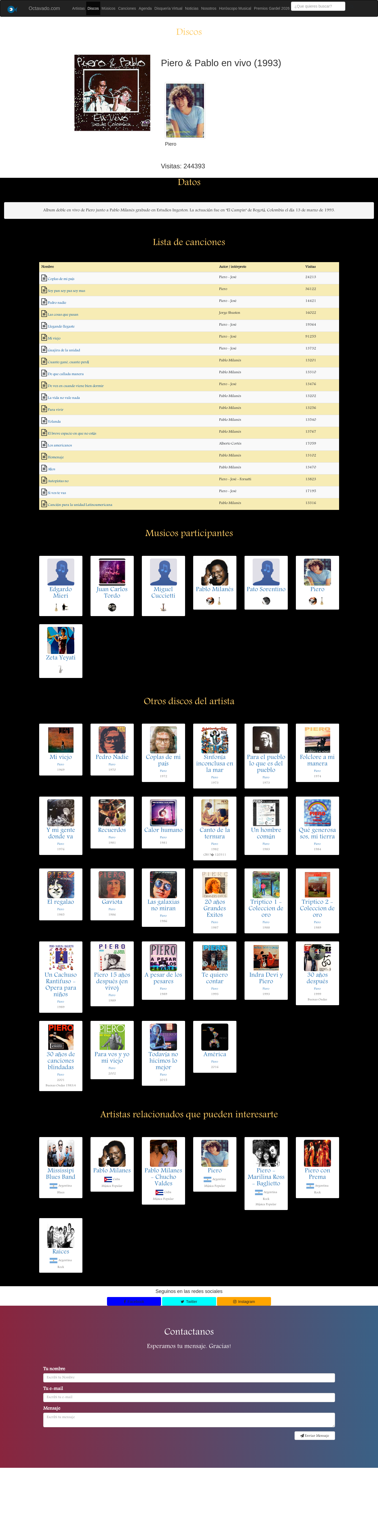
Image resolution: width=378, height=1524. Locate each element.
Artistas (78, 8)
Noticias (192, 8)
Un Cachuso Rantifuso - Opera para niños (61, 985)
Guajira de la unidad (64, 350)
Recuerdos (112, 831)
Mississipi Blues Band (60, 1174)
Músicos (108, 8)
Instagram (244, 1301)
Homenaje (56, 457)
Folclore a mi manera (317, 761)
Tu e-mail (53, 1389)
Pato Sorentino (266, 590)
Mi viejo (54, 338)
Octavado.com (44, 8)
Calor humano (163, 831)
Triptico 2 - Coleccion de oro (317, 909)
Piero (317, 590)
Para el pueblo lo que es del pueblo (266, 764)
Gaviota (112, 902)
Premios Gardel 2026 (272, 8)
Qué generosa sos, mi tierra (317, 834)
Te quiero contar (215, 978)
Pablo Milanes (112, 1171)
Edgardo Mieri (60, 593)
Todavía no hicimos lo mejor (163, 1061)
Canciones (127, 8)
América (214, 1055)
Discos (93, 8)
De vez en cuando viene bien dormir (76, 386)
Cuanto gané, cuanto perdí (68, 362)
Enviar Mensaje (314, 1435)
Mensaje (51, 1408)
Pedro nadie (57, 302)
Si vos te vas (57, 493)
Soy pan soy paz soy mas (66, 291)
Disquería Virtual (168, 8)
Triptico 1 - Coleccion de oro (266, 909)
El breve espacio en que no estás (72, 433)
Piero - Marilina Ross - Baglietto (266, 1177)
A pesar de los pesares (163, 978)
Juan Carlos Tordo (112, 593)
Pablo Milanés (214, 590)
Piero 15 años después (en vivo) (112, 981)
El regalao (60, 902)
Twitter (189, 1301)
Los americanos (60, 445)
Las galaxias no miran (163, 905)
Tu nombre (54, 1369)
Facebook (134, 1301)
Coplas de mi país (61, 279)
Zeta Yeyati (61, 658)
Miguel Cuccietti (163, 593)
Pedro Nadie (112, 758)
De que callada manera (66, 374)
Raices (60, 1252)
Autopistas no (58, 481)
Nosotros (208, 8)
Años (51, 469)
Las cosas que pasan (63, 314)
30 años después (317, 978)
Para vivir (55, 409)
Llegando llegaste (61, 326)
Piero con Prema (317, 1174)
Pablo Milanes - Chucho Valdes (163, 1177)
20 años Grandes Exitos (214, 909)
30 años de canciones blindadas (60, 1061)
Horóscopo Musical (235, 8)
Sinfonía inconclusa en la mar (214, 764)
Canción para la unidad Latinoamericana (80, 505)
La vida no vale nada (64, 398)
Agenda (145, 8)
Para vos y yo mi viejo (112, 1058)
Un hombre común (266, 834)
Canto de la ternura (215, 834)
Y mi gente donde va (60, 834)
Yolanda (54, 421)
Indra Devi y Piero (266, 978)
